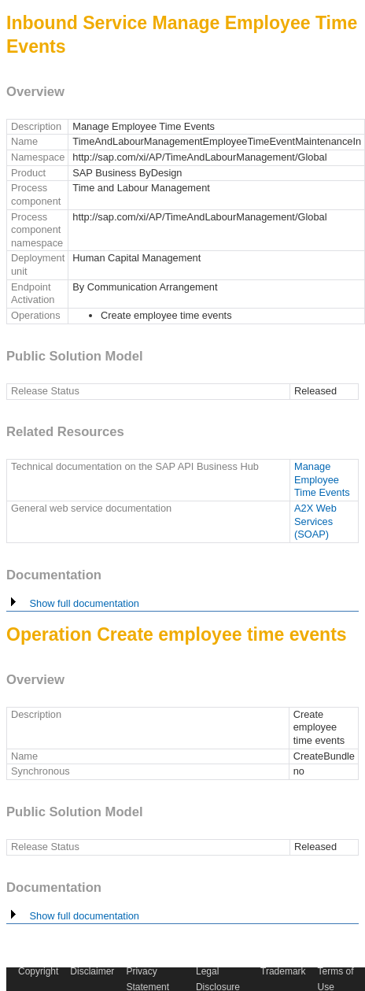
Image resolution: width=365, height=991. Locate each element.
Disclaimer (92, 971)
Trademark (283, 971)
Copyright (38, 971)
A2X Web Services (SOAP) (315, 521)
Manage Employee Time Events (322, 479)
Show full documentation (72, 603)
